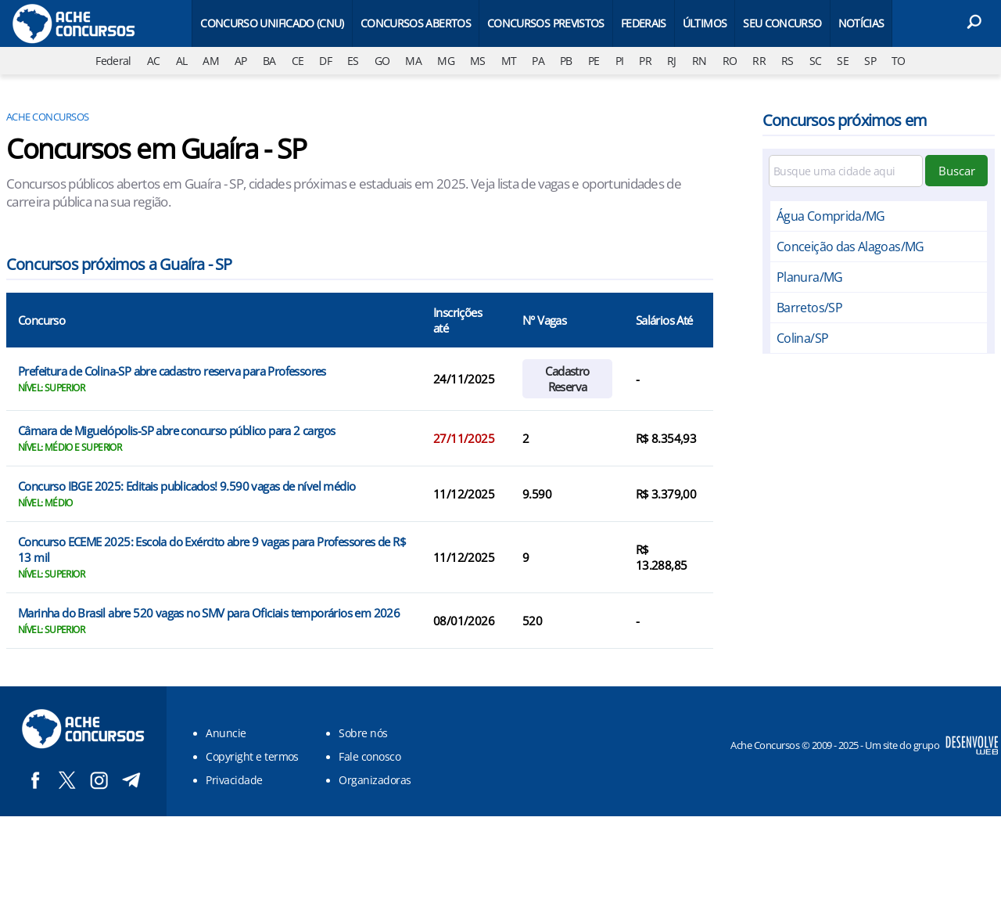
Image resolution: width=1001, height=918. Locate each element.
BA (269, 60)
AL (182, 60)
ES (353, 60)
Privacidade (234, 779)
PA (538, 60)
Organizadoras (375, 779)
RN (699, 60)
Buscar (956, 170)
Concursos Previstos (546, 23)
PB (566, 60)
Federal (113, 60)
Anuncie (226, 732)
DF (325, 60)
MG (445, 60)
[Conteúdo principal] (500, 408)
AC (153, 60)
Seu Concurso (782, 23)
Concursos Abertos (416, 23)
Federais (643, 23)
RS (787, 60)
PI (619, 60)
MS (478, 60)
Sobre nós (363, 732)
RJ (671, 60)
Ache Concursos (47, 117)
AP (241, 60)
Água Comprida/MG (831, 216)
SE (843, 60)
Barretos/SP (809, 307)
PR (645, 60)
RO (730, 60)
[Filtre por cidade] (846, 171)
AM (211, 60)
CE (298, 60)
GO (382, 60)
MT (509, 60)
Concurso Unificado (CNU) (272, 23)
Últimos (705, 23)
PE (594, 60)
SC (815, 60)
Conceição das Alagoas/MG (850, 246)
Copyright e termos (252, 756)
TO (899, 60)
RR (759, 60)
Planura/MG (810, 277)
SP (870, 60)
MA (413, 60)
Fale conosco (369, 756)
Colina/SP (802, 338)
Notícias (861, 23)
